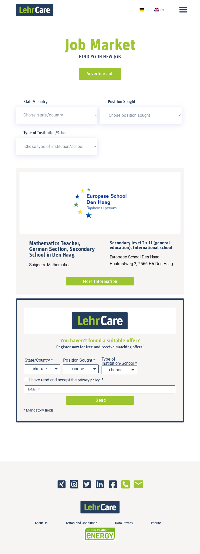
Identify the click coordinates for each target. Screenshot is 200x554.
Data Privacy (124, 523)
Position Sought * (79, 360)
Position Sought (121, 101)
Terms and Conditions (81, 523)
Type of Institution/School (46, 133)
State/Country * (39, 360)
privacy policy (89, 380)
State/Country (35, 101)
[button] (183, 9)
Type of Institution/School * (119, 361)
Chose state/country (43, 115)
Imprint (156, 523)
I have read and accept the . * (66, 379)
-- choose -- (40, 368)
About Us (41, 523)
